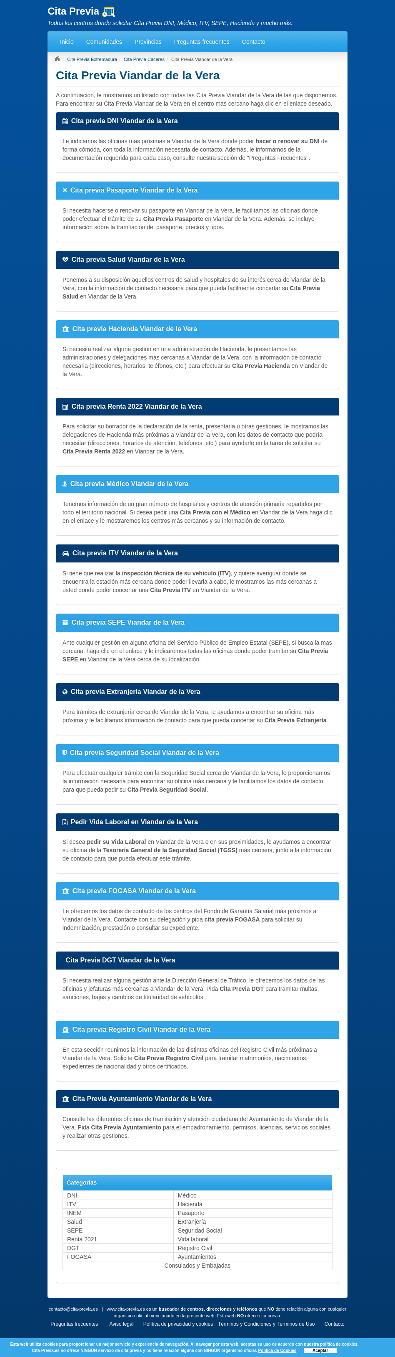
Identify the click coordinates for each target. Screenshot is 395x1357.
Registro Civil (195, 1248)
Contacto (253, 41)
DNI (72, 1195)
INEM (74, 1213)
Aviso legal (122, 1324)
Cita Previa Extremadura (92, 59)
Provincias (148, 41)
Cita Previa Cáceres (144, 59)
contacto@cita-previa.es (73, 1308)
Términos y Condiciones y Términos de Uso (266, 1324)
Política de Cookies (277, 1350)
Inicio (67, 41)
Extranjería (192, 1221)
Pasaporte (191, 1213)
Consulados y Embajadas (198, 1265)
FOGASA (79, 1256)
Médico (187, 1195)
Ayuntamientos (197, 1256)
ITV (71, 1204)
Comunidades (104, 41)
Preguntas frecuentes (202, 41)
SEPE (74, 1230)
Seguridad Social (200, 1230)
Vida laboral (193, 1239)
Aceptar (320, 1350)
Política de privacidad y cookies (178, 1324)
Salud (74, 1221)
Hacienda (190, 1204)
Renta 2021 (82, 1239)
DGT (73, 1248)
